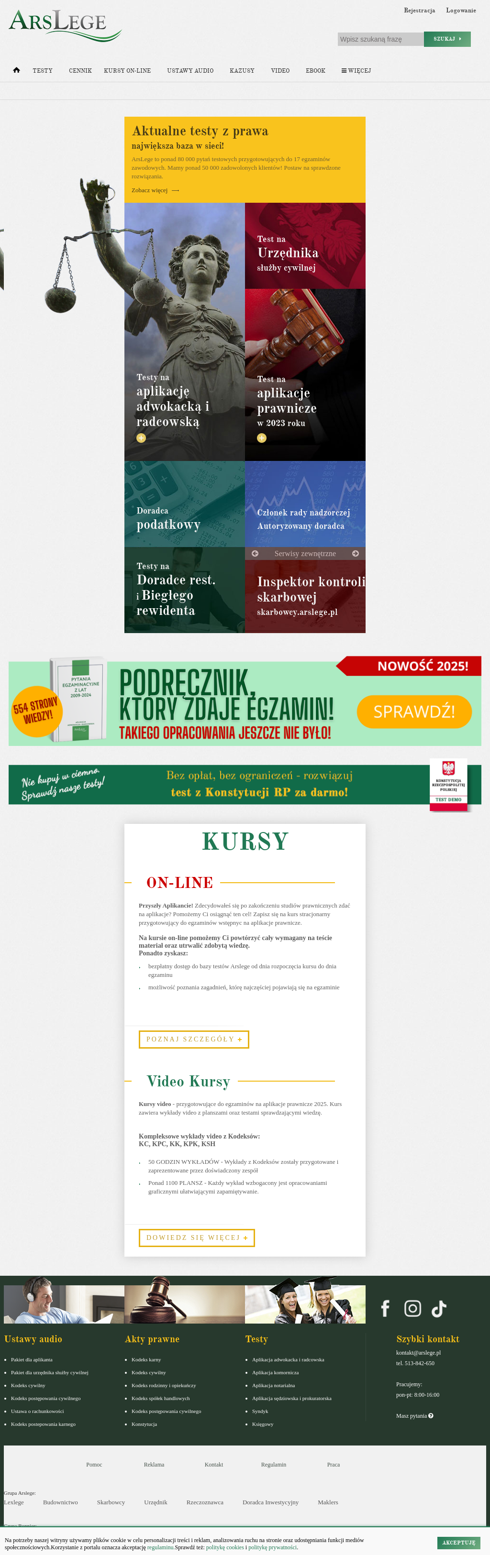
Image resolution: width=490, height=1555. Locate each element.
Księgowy (263, 1424)
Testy (43, 71)
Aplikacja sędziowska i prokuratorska (292, 1398)
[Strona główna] (16, 72)
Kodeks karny (146, 1359)
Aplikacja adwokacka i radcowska (288, 1359)
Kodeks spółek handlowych (161, 1398)
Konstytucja (144, 1424)
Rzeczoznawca (205, 1502)
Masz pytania (414, 1416)
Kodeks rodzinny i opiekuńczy (164, 1385)
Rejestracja (419, 10)
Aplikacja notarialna (273, 1385)
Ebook (315, 71)
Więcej (356, 71)
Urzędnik (155, 1502)
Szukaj (447, 39)
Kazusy (242, 71)
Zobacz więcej (155, 190)
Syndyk (260, 1411)
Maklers (328, 1502)
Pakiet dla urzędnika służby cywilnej (50, 1372)
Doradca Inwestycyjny (271, 1502)
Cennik (80, 71)
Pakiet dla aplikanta (32, 1359)
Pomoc (94, 1464)
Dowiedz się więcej (196, 1237)
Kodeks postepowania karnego (43, 1424)
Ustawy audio (190, 71)
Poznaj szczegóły (194, 1039)
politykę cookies (225, 1547)
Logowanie (461, 10)
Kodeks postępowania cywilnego (45, 1398)
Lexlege (14, 1502)
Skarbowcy (111, 1502)
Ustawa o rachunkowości (37, 1411)
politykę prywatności (272, 1547)
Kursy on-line (127, 71)
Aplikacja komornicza (275, 1372)
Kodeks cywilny (28, 1385)
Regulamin (274, 1464)
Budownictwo (60, 1502)
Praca (333, 1464)
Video (280, 71)
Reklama (154, 1464)
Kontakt (214, 1464)
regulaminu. (160, 1547)
